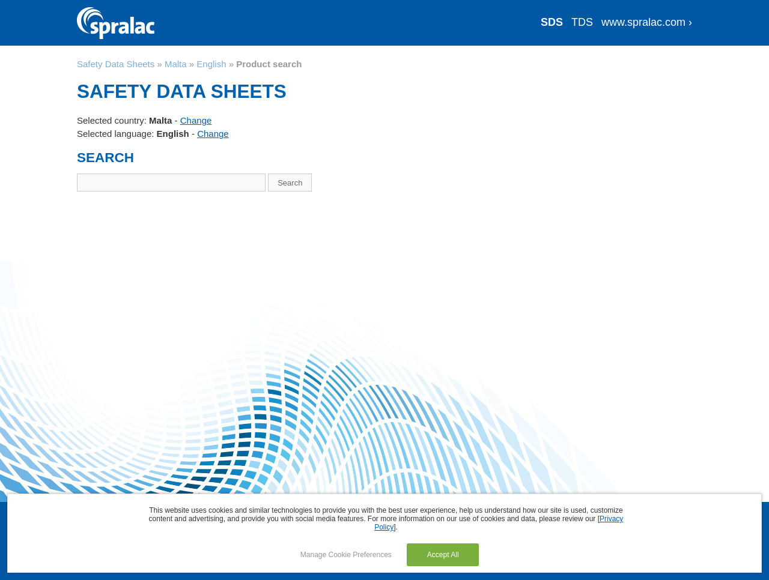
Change (196, 120)
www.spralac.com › (646, 22)
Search (290, 182)
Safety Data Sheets (115, 64)
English (211, 64)
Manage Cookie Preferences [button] (346, 555)
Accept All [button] (443, 555)
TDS (582, 22)
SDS (552, 22)
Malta (176, 64)
